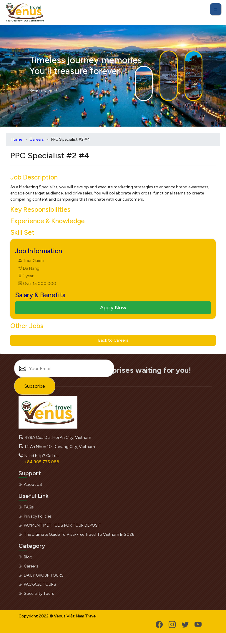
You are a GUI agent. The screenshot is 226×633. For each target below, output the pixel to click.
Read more (43, 90)
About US (30, 484)
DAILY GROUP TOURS (41, 575)
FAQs (26, 507)
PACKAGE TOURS (37, 584)
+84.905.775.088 (41, 461)
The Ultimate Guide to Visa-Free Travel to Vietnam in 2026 (76, 534)
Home (16, 139)
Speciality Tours (36, 593)
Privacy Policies (35, 516)
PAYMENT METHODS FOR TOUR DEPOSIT (60, 525)
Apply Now (113, 307)
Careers (36, 139)
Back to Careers (113, 340)
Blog (25, 557)
